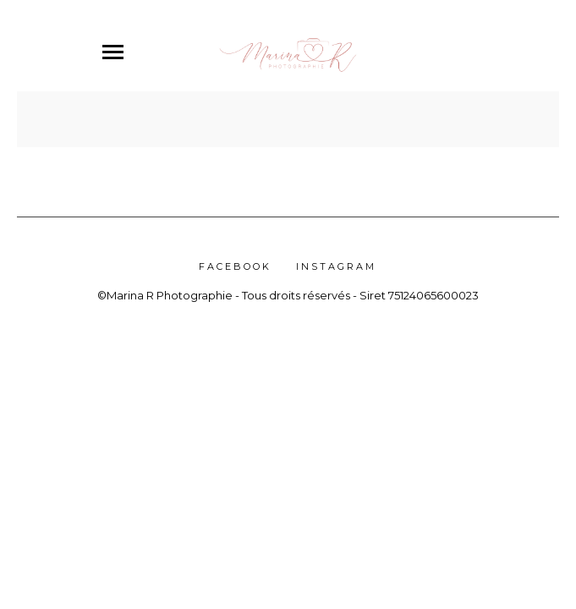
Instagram (336, 266)
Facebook (235, 266)
